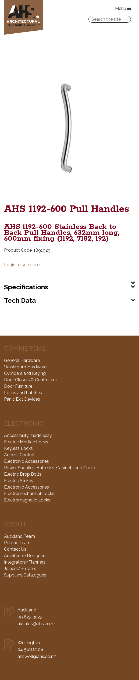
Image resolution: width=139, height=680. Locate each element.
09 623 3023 (29, 617)
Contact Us (15, 549)
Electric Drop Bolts (22, 474)
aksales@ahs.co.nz (36, 623)
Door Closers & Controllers (30, 379)
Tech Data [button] (20, 300)
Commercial (25, 348)
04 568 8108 (30, 649)
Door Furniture (18, 386)
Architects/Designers (25, 555)
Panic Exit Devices (22, 399)
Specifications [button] (26, 287)
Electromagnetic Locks (27, 500)
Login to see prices (23, 264)
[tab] (69, 278)
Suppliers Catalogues (25, 575)
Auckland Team (19, 536)
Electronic (24, 423)
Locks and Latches (23, 392)
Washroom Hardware (25, 366)
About (15, 524)
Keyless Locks (18, 448)
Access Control (19, 454)
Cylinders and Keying (25, 373)
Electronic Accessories (26, 461)
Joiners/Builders (20, 568)
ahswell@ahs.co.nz (36, 656)
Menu (123, 8)
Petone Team (17, 542)
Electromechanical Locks (29, 493)
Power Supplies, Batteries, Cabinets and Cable (49, 467)
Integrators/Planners (24, 562)
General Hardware (22, 360)
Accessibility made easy (28, 435)
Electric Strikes (18, 480)
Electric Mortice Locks (26, 441)
